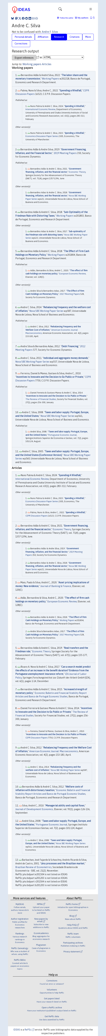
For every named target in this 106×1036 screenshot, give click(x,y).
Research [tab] (59, 37)
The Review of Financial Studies (41, 399)
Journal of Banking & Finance (55, 586)
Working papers (31, 64)
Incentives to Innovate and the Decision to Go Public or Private (49, 377)
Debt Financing (70, 346)
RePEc (29, 1029)
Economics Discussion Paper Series (42, 136)
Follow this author (66, 18)
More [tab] (88, 37)
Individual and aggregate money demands (65, 358)
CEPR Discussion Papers (37, 515)
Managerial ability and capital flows (65, 805)
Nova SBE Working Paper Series (46, 311)
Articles (46, 64)
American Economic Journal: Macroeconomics (53, 751)
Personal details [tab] (23, 37)
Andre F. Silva (50, 31)
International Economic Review (40, 109)
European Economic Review (72, 273)
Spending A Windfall (74, 106)
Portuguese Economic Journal (62, 435)
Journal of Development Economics (34, 809)
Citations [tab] (75, 37)
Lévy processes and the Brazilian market (62, 863)
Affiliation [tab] (43, 37)
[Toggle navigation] (60, 10)
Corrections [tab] (21, 43)
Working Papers (50, 78)
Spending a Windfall (70, 90)
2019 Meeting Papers (65, 153)
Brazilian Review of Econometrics (33, 867)
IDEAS (16, 1029)
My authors (81, 18)
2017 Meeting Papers (70, 294)
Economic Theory (77, 172)
